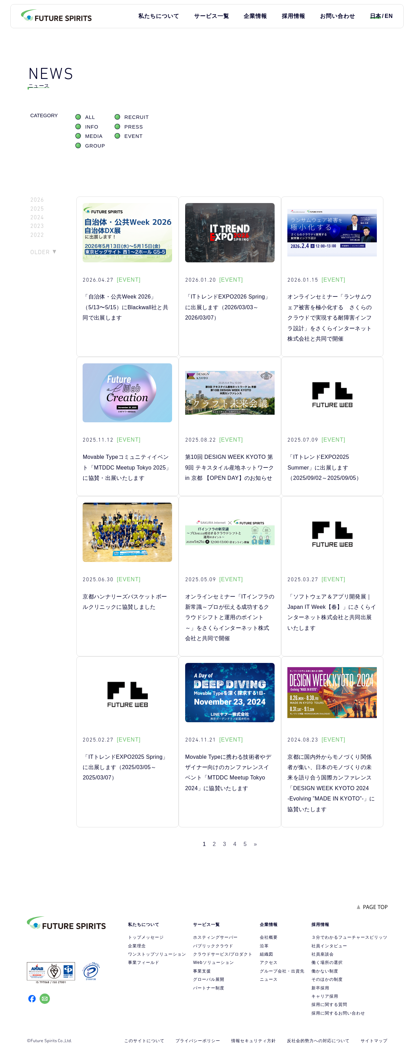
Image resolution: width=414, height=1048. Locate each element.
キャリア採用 (324, 996)
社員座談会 (322, 954)
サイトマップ (374, 1040)
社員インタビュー (329, 946)
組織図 (266, 954)
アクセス (269, 962)
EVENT (134, 136)
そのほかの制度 (327, 979)
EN (389, 16)
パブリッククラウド (213, 946)
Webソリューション (213, 962)
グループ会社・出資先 (282, 971)
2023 (37, 226)
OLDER (40, 252)
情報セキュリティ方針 (253, 1040)
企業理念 (137, 946)
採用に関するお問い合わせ (338, 1013)
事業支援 (202, 971)
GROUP (95, 146)
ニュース (269, 979)
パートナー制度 (208, 988)
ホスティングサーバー (215, 937)
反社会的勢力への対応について (318, 1040)
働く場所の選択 (327, 962)
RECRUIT (137, 117)
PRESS (134, 127)
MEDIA (94, 136)
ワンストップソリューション (157, 954)
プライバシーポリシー (198, 1040)
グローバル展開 (208, 979)
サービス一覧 (211, 16)
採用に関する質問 (329, 1004)
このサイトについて (144, 1040)
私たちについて (158, 16)
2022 (37, 235)
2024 (37, 217)
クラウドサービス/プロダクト (223, 954)
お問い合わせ (337, 16)
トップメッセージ (146, 937)
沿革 (264, 946)
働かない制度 (324, 971)
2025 (37, 208)
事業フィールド (143, 962)
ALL (90, 117)
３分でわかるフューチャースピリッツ (349, 937)
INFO (92, 127)
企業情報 (255, 16)
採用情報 (293, 16)
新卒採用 (320, 988)
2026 (37, 199)
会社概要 (269, 937)
